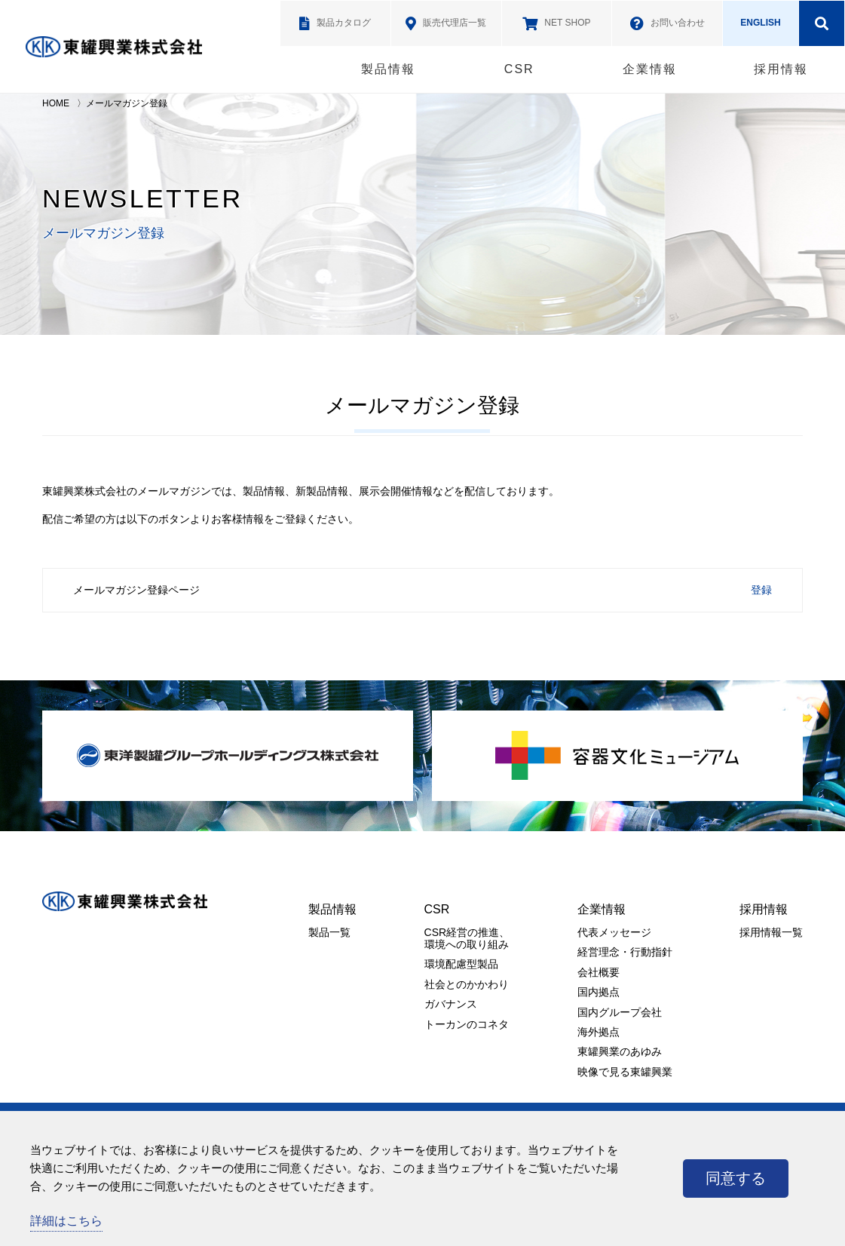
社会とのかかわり (466, 984)
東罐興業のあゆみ (619, 1051)
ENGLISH (760, 22)
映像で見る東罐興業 (624, 1072)
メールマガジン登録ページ (136, 590)
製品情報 (388, 69)
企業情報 (650, 69)
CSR (519, 69)
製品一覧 (329, 932)
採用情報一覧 (771, 932)
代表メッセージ (614, 932)
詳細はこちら (66, 1220)
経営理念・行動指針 (624, 952)
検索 (821, 23)
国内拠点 (598, 992)
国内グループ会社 (619, 1012)
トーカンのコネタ (466, 1024)
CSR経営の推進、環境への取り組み (467, 938)
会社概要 (598, 972)
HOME (55, 103)
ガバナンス (450, 1004)
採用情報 (781, 69)
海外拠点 (598, 1032)
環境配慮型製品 (461, 964)
